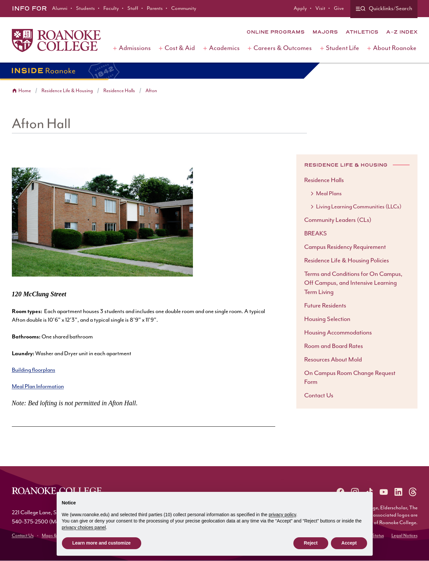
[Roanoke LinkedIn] (398, 491)
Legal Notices (404, 535)
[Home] (56, 40)
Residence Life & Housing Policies (346, 260)
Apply (300, 8)
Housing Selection (327, 319)
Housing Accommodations (338, 332)
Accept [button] (349, 543)
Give (339, 8)
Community (183, 8)
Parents (155, 8)
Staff (132, 8)
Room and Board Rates (333, 346)
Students (85, 8)
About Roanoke (394, 48)
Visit (320, 8)
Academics (224, 48)
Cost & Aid (180, 48)
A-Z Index (401, 32)
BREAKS (315, 233)
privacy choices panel (84, 527)
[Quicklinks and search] (383, 9)
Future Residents (325, 305)
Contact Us (318, 395)
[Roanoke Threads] (412, 491)
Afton (151, 91)
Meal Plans (329, 193)
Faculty (111, 8)
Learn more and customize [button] (101, 543)
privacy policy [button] (282, 514)
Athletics (362, 32)
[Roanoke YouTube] (384, 491)
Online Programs (276, 32)
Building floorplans (33, 370)
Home (24, 91)
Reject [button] (311, 543)
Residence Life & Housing (67, 91)
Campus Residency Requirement (345, 247)
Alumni (59, 8)
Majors (325, 32)
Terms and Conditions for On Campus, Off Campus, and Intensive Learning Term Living (353, 283)
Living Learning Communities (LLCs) (358, 206)
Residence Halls (119, 91)
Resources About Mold (333, 359)
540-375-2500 (30, 522)
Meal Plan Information (38, 386)
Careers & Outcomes (283, 48)
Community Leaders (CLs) (337, 220)
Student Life (342, 48)
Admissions (135, 48)
